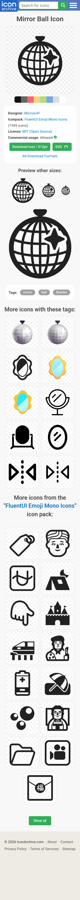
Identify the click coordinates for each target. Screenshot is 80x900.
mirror (27, 292)
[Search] (63, 5)
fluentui (61, 292)
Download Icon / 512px (29, 147)
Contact (66, 842)
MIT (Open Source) (37, 131)
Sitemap (69, 849)
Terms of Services (44, 849)
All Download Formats (40, 156)
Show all (39, 821)
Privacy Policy (15, 849)
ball (44, 292)
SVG (61, 147)
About (52, 842)
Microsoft (32, 113)
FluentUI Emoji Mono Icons (46, 119)
